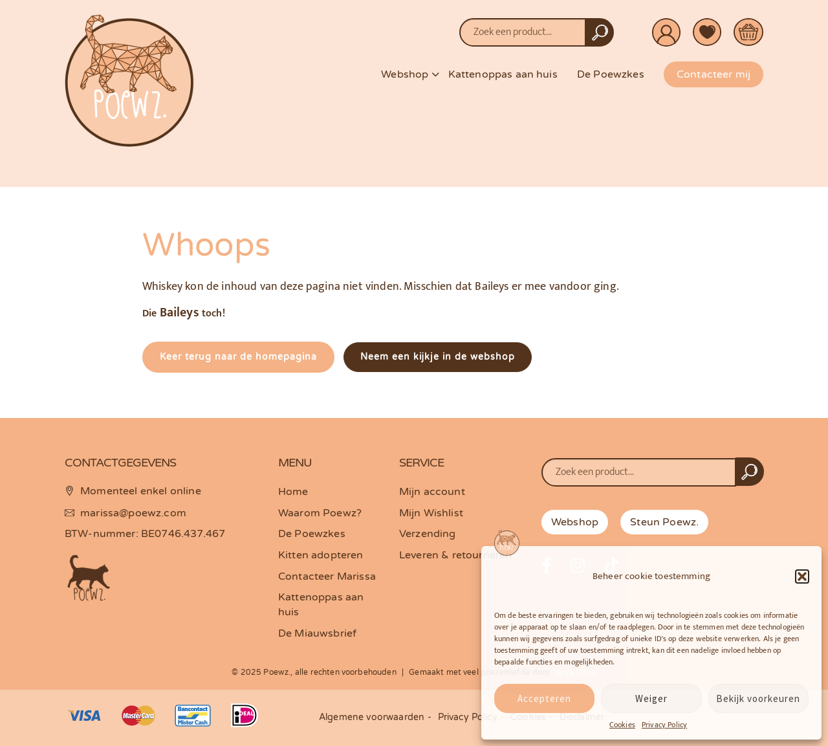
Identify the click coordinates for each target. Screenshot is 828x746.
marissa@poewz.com (133, 513)
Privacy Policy (664, 724)
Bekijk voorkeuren (758, 698)
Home (293, 491)
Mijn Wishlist (431, 513)
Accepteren (544, 698)
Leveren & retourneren (455, 555)
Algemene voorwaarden (371, 717)
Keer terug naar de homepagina (238, 356)
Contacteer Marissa (327, 576)
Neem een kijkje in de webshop (437, 356)
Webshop (404, 74)
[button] (802, 576)
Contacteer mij (713, 74)
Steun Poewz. (664, 522)
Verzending (427, 533)
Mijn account (432, 491)
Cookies (622, 724)
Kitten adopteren (321, 555)
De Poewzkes (610, 74)
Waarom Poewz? (320, 513)
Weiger (651, 698)
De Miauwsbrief (317, 633)
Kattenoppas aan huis (503, 74)
